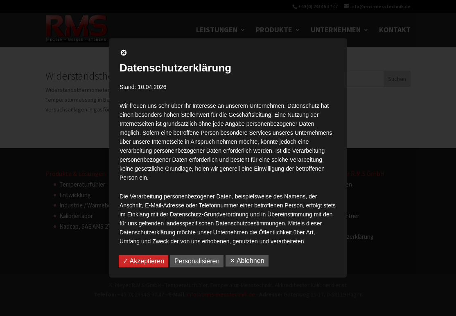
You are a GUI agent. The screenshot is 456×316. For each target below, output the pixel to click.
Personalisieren (196, 261)
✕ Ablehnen (247, 260)
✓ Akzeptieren (143, 261)
